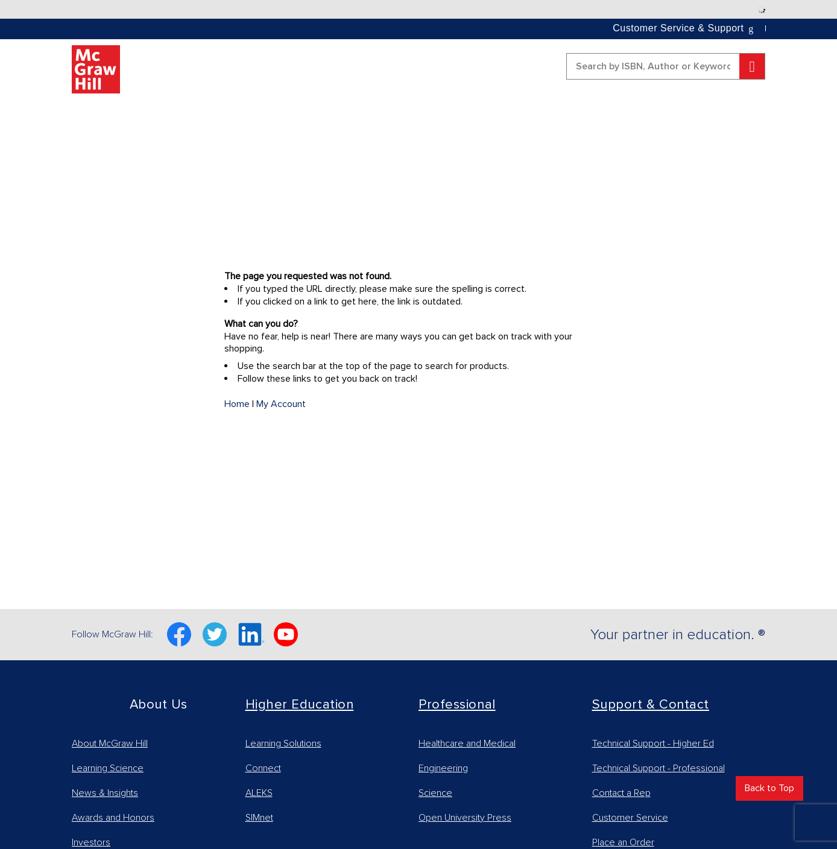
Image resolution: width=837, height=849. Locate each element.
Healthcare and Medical (467, 743)
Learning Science (108, 768)
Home (237, 404)
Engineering (443, 768)
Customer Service (630, 818)
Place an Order (623, 842)
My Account (281, 404)
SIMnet (259, 818)
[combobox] (666, 66)
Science (435, 793)
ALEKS (259, 793)
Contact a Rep (621, 793)
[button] (684, 28)
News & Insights (105, 793)
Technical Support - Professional (658, 768)
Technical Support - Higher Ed (653, 743)
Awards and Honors (113, 818)
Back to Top (769, 788)
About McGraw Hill (110, 743)
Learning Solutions (283, 743)
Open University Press (464, 818)
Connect (263, 768)
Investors (91, 842)
